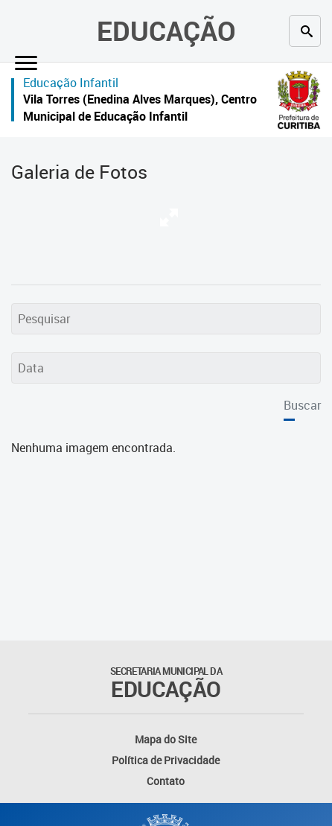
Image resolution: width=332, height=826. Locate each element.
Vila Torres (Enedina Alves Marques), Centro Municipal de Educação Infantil (140, 107)
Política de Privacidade (166, 760)
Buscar (302, 405)
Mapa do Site (166, 739)
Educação (166, 30)
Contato (166, 781)
